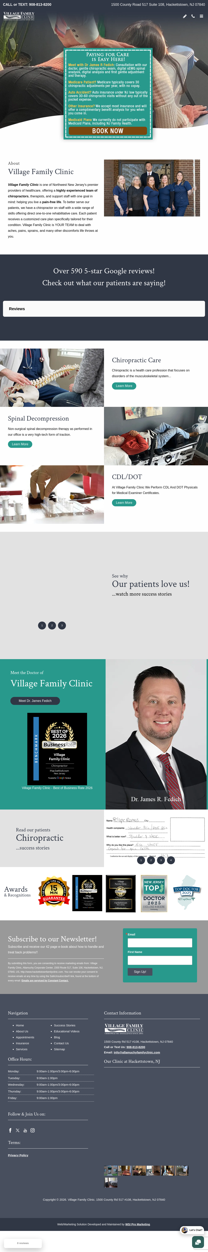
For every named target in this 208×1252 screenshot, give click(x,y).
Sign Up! (140, 971)
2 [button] (52, 625)
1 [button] (42, 625)
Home (20, 1025)
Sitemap (59, 1049)
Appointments (25, 1037)
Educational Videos (66, 1031)
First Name (135, 952)
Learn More (124, 386)
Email (131, 934)
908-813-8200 (40, 5)
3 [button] (62, 625)
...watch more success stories (142, 593)
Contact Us (61, 1043)
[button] (3, 321)
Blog (57, 1037)
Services (21, 1049)
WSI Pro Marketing (137, 1224)
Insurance (22, 1043)
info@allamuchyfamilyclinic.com (137, 1052)
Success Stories (65, 1025)
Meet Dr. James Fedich (35, 700)
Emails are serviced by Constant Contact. (45, 980)
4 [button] (171, 860)
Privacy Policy (18, 1155)
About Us (22, 1031)
